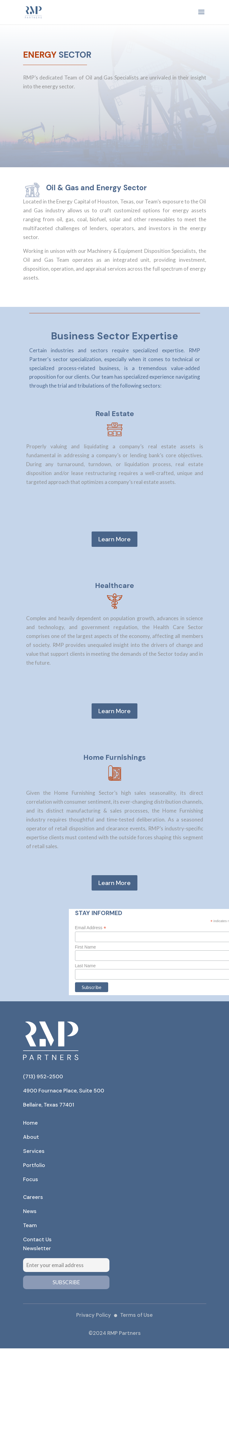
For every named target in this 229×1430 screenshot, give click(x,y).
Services (34, 1151)
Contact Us (37, 1239)
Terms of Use (136, 1315)
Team (30, 1225)
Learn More (114, 539)
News (30, 1211)
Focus (30, 1179)
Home (30, 1122)
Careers (33, 1197)
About (31, 1137)
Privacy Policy (93, 1315)
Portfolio (34, 1165)
